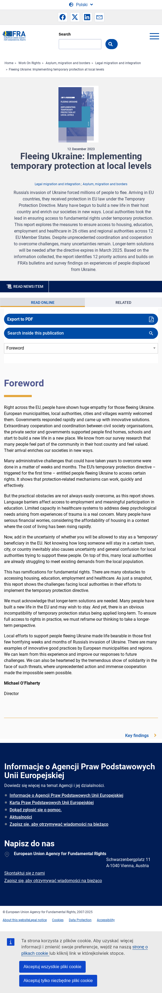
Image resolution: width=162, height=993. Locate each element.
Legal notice (38, 920)
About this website (16, 920)
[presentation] (42, 302)
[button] (63, 17)
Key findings (137, 735)
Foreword (24, 383)
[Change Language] (81, 5)
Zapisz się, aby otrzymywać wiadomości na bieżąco (59, 824)
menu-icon (154, 36)
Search (65, 34)
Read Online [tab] (42, 302)
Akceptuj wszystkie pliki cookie (52, 966)
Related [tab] (123, 302)
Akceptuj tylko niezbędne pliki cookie (58, 980)
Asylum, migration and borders (68, 63)
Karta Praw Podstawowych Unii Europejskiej (52, 802)
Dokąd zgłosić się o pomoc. (36, 809)
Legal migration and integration (118, 63)
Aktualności (21, 817)
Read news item (28, 286)
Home (9, 63)
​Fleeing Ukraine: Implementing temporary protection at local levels (56, 69)
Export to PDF (20, 319)
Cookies (58, 920)
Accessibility (106, 920)
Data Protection (80, 920)
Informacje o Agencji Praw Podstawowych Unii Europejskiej (66, 795)
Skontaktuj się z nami (24, 873)
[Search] (80, 44)
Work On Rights (29, 63)
